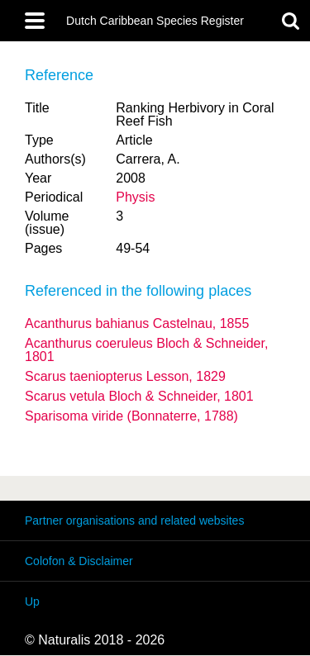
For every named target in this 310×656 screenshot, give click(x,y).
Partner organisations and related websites (134, 520)
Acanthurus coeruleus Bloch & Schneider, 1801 (146, 350)
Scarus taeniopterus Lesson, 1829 (125, 376)
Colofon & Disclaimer (79, 561)
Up (32, 601)
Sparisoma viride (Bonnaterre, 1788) (131, 416)
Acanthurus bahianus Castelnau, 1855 (137, 323)
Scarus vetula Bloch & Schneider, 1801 (139, 396)
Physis (135, 197)
